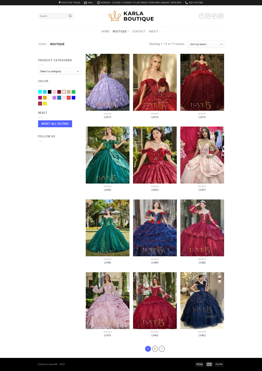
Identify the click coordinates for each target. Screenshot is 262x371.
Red (69, 98)
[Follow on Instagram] (208, 16)
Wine (40, 103)
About (155, 31)
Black (51, 92)
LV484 (154, 262)
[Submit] (70, 16)
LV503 (154, 190)
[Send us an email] (221, 16)
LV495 (107, 262)
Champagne (64, 92)
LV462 (202, 335)
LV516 (154, 117)
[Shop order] (206, 44)
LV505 (107, 190)
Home (105, 31)
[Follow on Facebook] (202, 16)
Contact (139, 31)
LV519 (107, 117)
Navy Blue (59, 98)
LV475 (107, 335)
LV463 (154, 335)
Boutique (121, 31)
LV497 (202, 190)
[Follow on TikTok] (214, 16)
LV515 (202, 117)
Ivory (51, 98)
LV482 (202, 262)
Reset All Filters (55, 123)
